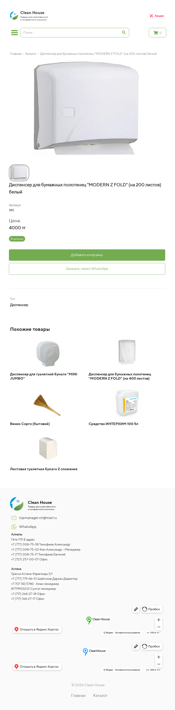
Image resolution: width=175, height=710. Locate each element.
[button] (10, 159)
